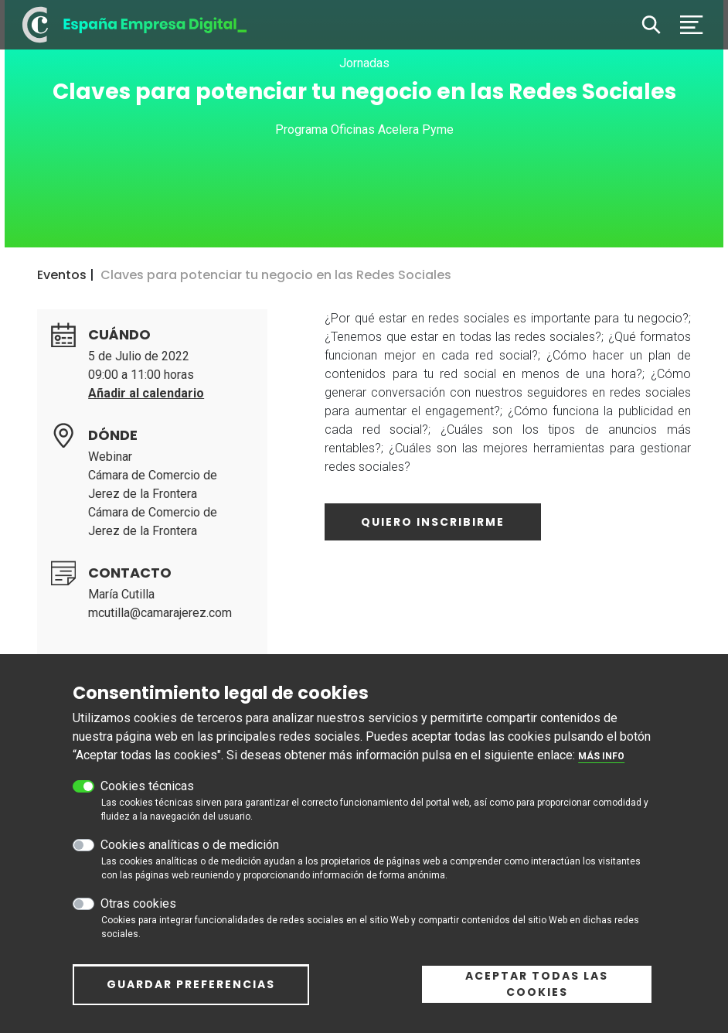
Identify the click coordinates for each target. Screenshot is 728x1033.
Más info (601, 756)
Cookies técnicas (147, 786)
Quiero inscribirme (433, 522)
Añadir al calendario (146, 393)
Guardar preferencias (191, 984)
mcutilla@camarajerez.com (160, 612)
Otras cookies (138, 903)
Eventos (62, 275)
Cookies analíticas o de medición (189, 844)
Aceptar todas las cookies (536, 984)
